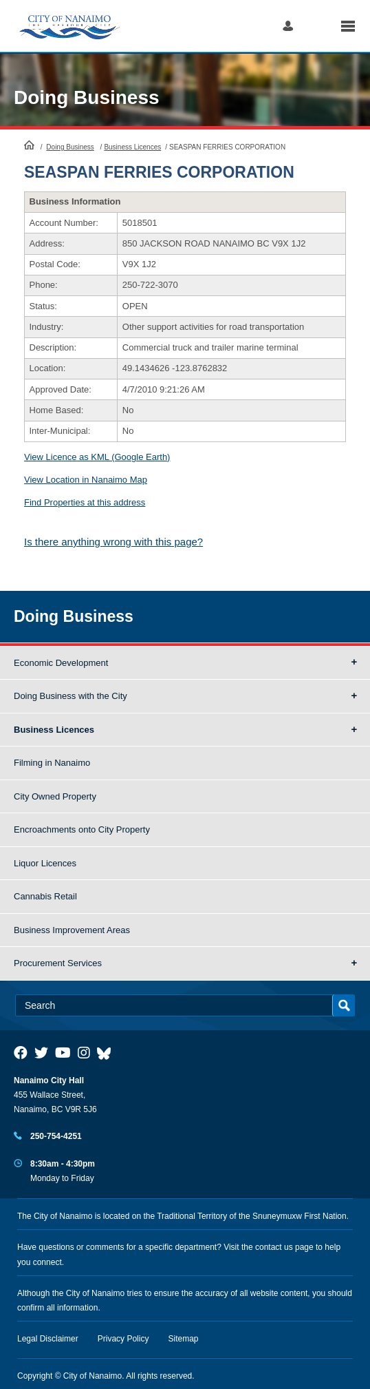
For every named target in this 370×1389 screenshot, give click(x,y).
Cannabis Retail (45, 896)
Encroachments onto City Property (82, 829)
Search (316, 26)
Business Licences (132, 147)
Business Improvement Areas (72, 930)
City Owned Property (55, 796)
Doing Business (87, 97)
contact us (274, 1247)
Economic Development (61, 663)
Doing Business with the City (70, 696)
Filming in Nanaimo (52, 763)
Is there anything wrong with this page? (113, 541)
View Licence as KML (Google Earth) (97, 457)
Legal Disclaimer (47, 1339)
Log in (287, 26)
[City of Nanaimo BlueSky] (107, 1053)
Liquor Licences (45, 863)
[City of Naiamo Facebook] (21, 1053)
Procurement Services (58, 963)
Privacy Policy (123, 1339)
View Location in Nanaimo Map (85, 479)
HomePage (29, 144)
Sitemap (183, 1339)
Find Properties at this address (84, 502)
